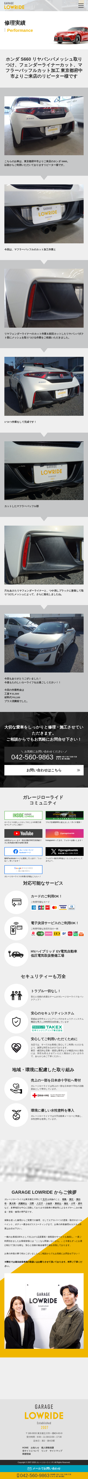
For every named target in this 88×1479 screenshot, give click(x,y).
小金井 (49, 1203)
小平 (73, 1203)
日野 (32, 1203)
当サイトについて (30, 1451)
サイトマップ (56, 1451)
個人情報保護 (47, 1447)
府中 (80, 1203)
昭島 (64, 1199)
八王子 (40, 1203)
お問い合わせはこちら (44, 770)
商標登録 (26, 1454)
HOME (25, 1447)
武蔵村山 (22, 1203)
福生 (66, 1203)
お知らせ (35, 1447)
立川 (45, 1199)
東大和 (12, 1203)
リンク (44, 1451)
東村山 (58, 1203)
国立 (71, 1199)
